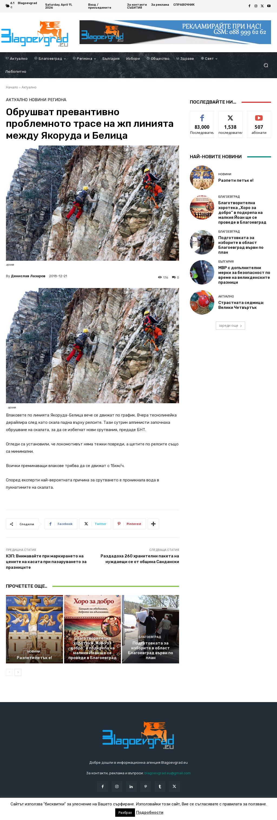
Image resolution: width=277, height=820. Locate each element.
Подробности (149, 812)
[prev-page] (9, 672)
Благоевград (91, 632)
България (226, 261)
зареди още (230, 325)
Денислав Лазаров (28, 276)
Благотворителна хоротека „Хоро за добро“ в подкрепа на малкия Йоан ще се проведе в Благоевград (92, 648)
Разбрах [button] (125, 813)
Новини (37, 100)
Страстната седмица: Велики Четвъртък (241, 305)
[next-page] (18, 672)
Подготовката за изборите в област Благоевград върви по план (150, 650)
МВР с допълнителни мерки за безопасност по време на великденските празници (244, 275)
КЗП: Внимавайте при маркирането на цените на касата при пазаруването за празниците (46, 562)
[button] (265, 65)
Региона (57, 100)
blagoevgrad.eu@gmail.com (167, 773)
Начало (12, 87)
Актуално (29, 87)
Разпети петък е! (34, 657)
